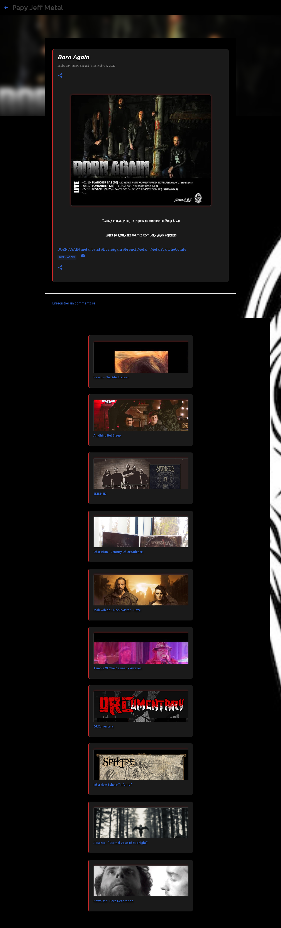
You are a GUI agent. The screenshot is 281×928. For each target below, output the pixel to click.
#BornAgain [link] (111, 249)
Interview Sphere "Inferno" (112, 784)
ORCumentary (103, 726)
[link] (79, 249)
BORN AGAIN (67, 257)
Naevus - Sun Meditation (111, 377)
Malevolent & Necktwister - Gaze (117, 610)
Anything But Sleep (107, 435)
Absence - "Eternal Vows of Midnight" (120, 843)
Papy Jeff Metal (37, 7)
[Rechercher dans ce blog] (255, 7)
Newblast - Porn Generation (113, 901)
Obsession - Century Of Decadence (118, 552)
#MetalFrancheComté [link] (167, 249)
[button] (60, 76)
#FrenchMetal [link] (135, 249)
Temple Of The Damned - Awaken (117, 668)
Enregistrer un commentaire (73, 303)
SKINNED (99, 493)
